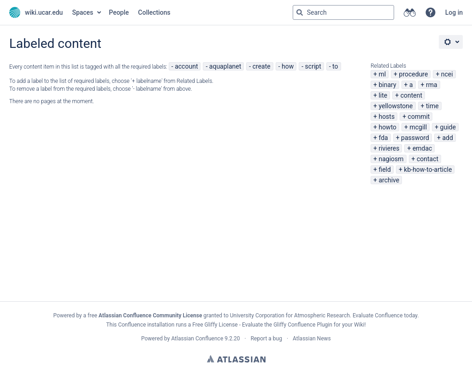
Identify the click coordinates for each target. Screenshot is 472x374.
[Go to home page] (36, 12)
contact (427, 159)
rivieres (388, 148)
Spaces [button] (82, 12)
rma (431, 84)
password (415, 137)
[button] (430, 12)
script (313, 66)
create (262, 66)
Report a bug (266, 338)
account (186, 66)
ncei (447, 74)
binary (387, 84)
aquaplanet (225, 66)
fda (383, 137)
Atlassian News (312, 338)
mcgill (418, 127)
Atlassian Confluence (197, 338)
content (411, 95)
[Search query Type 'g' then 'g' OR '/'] (343, 12)
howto (387, 127)
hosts (386, 116)
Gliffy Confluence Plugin (302, 324)
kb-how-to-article (428, 169)
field (384, 169)
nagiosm (390, 159)
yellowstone (395, 106)
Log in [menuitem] (454, 12)
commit (419, 116)
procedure (413, 74)
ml (382, 74)
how (288, 66)
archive (388, 180)
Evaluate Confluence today (385, 315)
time (432, 106)
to (335, 66)
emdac (422, 148)
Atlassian (236, 359)
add (447, 137)
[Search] (299, 12)
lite (382, 95)
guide (448, 127)
